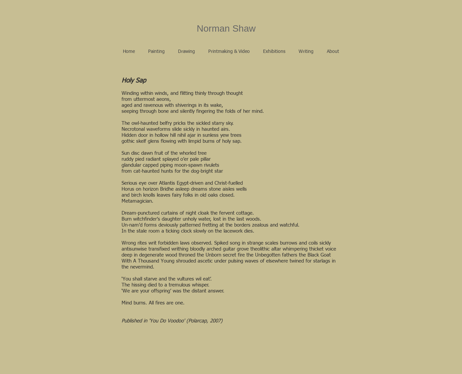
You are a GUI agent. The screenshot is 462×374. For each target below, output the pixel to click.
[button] (156, 51)
